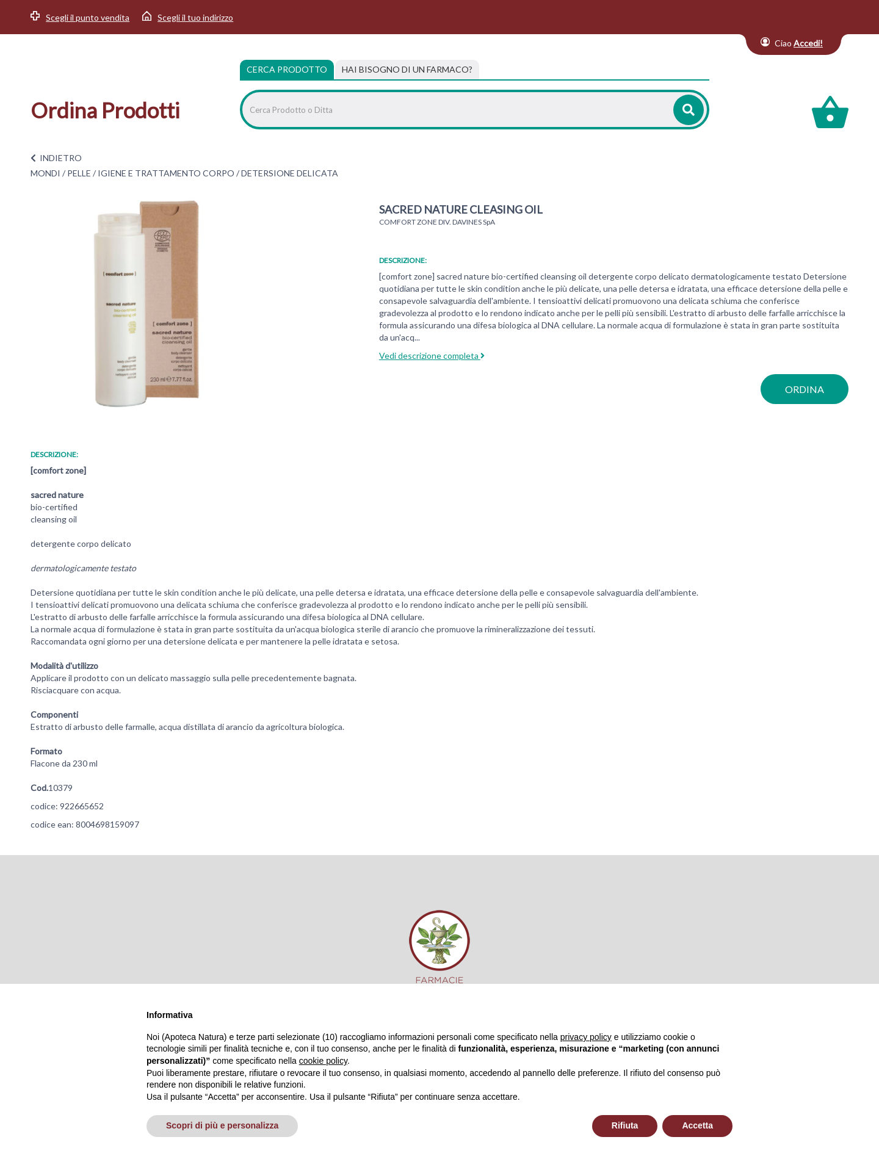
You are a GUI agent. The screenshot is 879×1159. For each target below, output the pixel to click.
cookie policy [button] (323, 1061)
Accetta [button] (697, 1125)
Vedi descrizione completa (432, 355)
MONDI (45, 173)
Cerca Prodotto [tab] (287, 69)
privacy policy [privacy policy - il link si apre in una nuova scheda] (586, 1037)
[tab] (407, 69)
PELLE (79, 173)
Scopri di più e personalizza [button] (222, 1125)
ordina (804, 389)
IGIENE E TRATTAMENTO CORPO (166, 173)
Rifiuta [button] (625, 1125)
